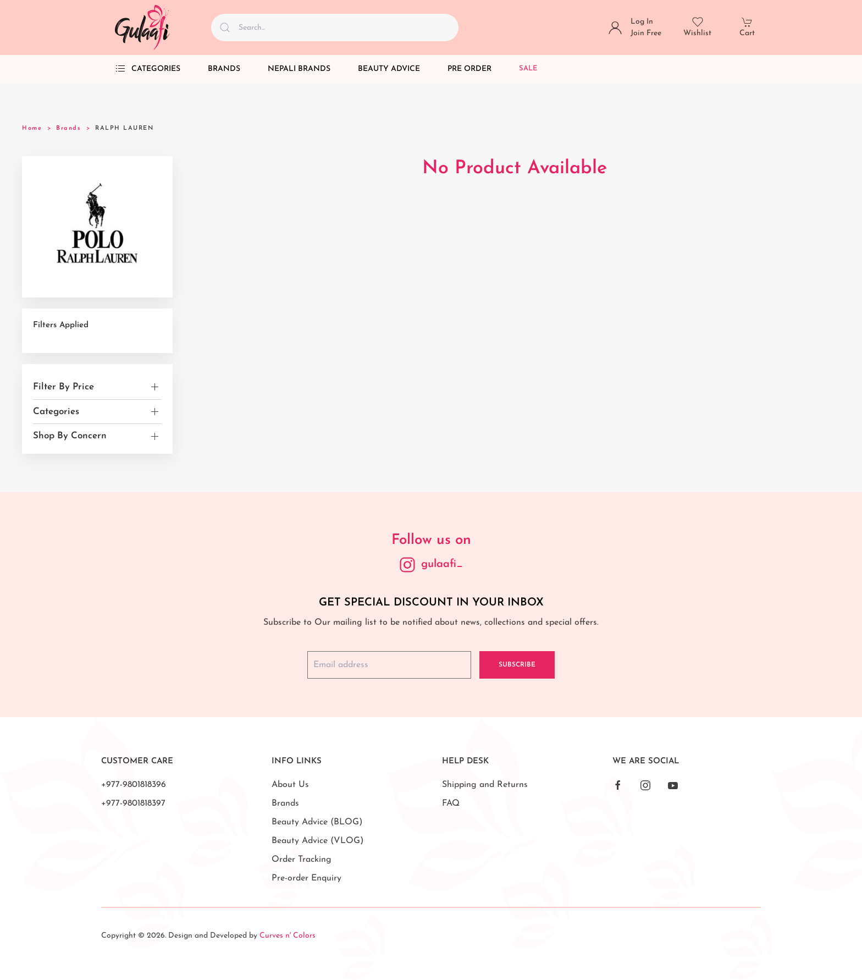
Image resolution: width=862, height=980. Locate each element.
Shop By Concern (70, 436)
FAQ (451, 803)
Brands (224, 69)
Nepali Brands (299, 69)
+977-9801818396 (133, 784)
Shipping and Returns (485, 784)
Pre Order (469, 69)
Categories (147, 68)
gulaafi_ (442, 564)
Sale (528, 68)
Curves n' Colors (287, 936)
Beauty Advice (389, 69)
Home (32, 128)
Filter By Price (63, 387)
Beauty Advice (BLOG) (317, 822)
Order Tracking (301, 859)
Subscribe (517, 665)
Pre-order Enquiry (306, 878)
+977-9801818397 (133, 803)
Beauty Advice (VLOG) (317, 840)
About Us (290, 784)
